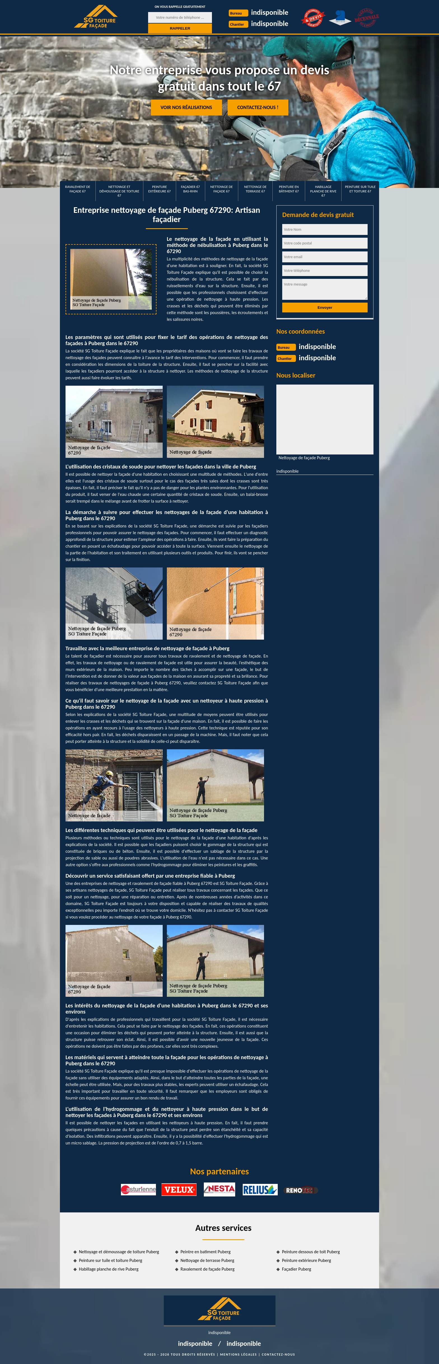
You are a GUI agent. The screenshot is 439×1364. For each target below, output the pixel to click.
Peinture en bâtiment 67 (289, 189)
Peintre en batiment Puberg (206, 1251)
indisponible (269, 12)
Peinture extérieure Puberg (306, 1260)
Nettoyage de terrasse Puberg (207, 1260)
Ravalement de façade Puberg (208, 1269)
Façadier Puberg (296, 1269)
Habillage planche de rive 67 (323, 191)
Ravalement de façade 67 (77, 189)
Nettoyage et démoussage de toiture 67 (119, 191)
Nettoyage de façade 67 (221, 189)
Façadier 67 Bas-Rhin (190, 189)
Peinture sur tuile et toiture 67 (360, 189)
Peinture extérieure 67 (159, 189)
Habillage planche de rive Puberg (108, 1269)
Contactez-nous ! (258, 107)
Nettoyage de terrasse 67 (255, 189)
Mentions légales (238, 1354)
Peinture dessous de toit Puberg (311, 1251)
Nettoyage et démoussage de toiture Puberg (119, 1251)
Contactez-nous (278, 1354)
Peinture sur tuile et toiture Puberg (110, 1260)
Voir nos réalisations (186, 107)
